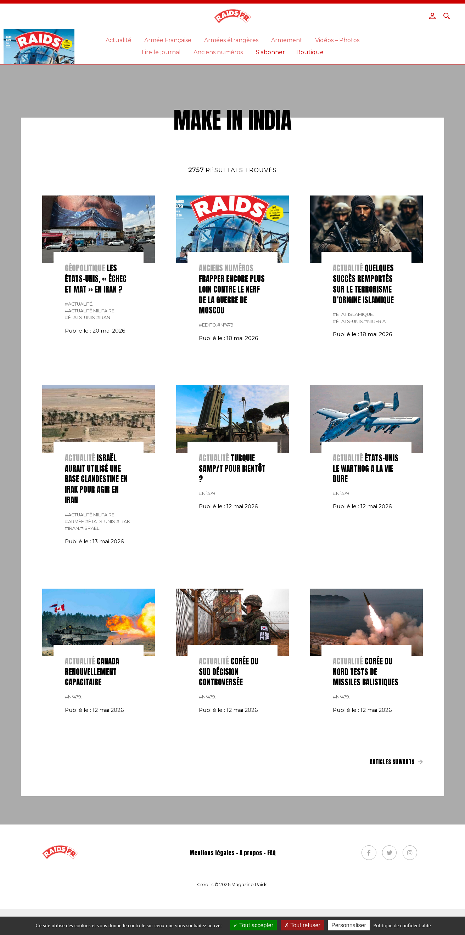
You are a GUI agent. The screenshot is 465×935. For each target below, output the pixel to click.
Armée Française (167, 40)
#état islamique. (353, 413)
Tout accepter (253, 925)
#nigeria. (375, 420)
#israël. (90, 627)
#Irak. (123, 620)
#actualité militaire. (90, 409)
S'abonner (270, 52)
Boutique (310, 52)
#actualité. (79, 402)
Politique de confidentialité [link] (402, 925)
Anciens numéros (218, 52)
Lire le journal (161, 52)
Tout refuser (302, 925)
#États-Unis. (80, 416)
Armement (286, 40)
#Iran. (103, 416)
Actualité (118, 40)
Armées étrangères (231, 40)
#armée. (75, 620)
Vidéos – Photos (337, 40)
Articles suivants (396, 860)
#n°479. (226, 423)
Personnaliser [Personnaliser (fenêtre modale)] (348, 925)
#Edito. (208, 423)
